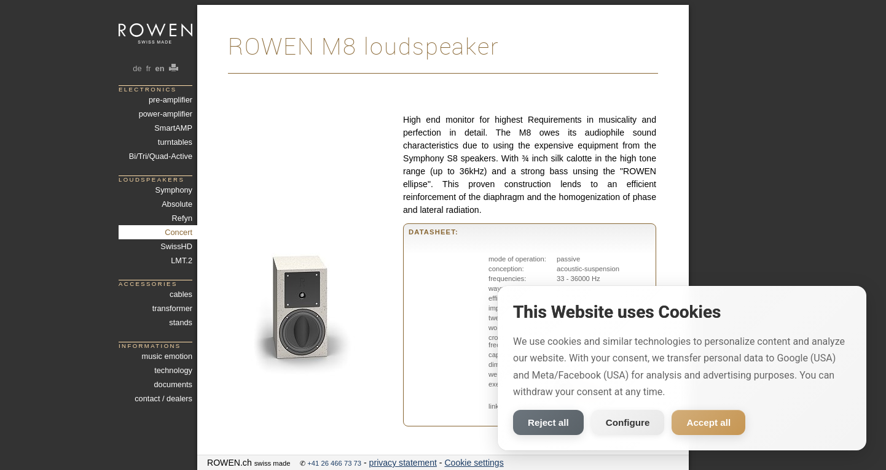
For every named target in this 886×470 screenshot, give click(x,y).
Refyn (182, 218)
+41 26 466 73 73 (334, 463)
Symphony (173, 190)
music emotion (167, 356)
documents (173, 384)
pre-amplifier (170, 99)
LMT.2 (181, 260)
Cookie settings (473, 463)
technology (173, 370)
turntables (175, 142)
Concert (178, 232)
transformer (172, 308)
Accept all (708, 422)
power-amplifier (165, 113)
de (137, 68)
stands (180, 322)
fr (148, 68)
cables (181, 294)
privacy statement (403, 463)
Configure (628, 422)
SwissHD (176, 246)
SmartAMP (173, 128)
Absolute (177, 204)
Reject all (548, 422)
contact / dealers (163, 398)
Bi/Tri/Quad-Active (160, 156)
